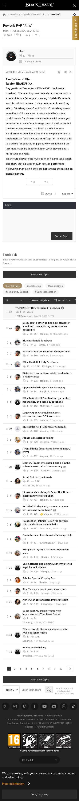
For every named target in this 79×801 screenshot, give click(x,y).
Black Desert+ (63, 707)
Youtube (44, 707)
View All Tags (12, 285)
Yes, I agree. (39, 794)
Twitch (25, 707)
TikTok (73, 707)
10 (62, 669)
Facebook (34, 707)
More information (13, 783)
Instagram (15, 707)
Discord (54, 707)
